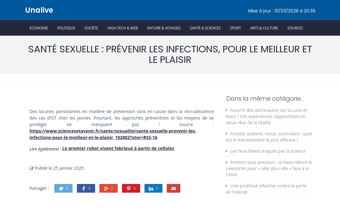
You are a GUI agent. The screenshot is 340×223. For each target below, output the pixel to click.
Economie (39, 27)
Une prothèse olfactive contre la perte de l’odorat (266, 189)
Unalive (39, 10)
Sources (295, 27)
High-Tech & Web (122, 27)
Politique (66, 27)
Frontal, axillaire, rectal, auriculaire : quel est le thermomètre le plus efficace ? (269, 137)
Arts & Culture (264, 27)
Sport (235, 27)
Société (91, 27)
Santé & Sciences (205, 27)
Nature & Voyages (163, 27)
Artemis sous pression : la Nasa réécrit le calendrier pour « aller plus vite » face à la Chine (269, 168)
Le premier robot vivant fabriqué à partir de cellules (118, 148)
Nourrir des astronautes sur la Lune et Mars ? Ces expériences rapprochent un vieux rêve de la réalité (266, 116)
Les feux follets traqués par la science (267, 151)
